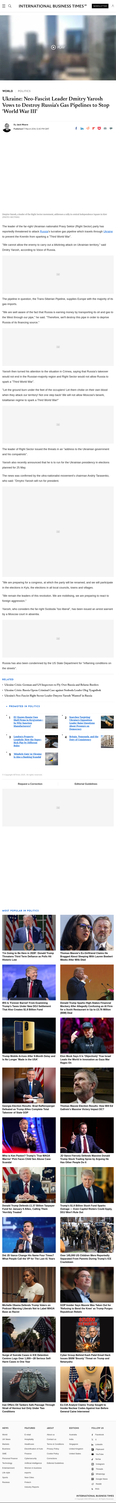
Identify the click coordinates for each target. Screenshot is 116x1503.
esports (28, 1472)
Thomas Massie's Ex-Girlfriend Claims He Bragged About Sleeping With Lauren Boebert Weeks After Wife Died (86, 956)
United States (75, 1453)
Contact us (51, 1439)
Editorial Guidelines (86, 784)
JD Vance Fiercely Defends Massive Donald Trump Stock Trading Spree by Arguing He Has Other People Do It (85, 1159)
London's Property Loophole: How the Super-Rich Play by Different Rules (28, 741)
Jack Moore (22, 124)
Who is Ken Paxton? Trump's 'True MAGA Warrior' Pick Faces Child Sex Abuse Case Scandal (26, 1159)
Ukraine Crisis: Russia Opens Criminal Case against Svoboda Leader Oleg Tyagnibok (53, 690)
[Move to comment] (111, 128)
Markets (5, 1444)
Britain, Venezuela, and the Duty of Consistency (83, 738)
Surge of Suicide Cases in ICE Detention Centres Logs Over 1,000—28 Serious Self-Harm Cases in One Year (26, 1358)
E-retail (28, 1434)
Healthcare (29, 1444)
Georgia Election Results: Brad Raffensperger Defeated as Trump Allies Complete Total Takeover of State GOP (28, 1109)
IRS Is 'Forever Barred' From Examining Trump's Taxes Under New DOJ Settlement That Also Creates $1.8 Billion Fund (26, 1006)
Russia (44, 231)
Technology (7, 1463)
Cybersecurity (31, 1458)
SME (4, 1453)
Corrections (52, 1458)
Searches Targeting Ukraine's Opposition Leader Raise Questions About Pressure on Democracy (82, 723)
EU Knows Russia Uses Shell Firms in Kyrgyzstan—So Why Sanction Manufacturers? (28, 722)
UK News (6, 1439)
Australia (73, 1434)
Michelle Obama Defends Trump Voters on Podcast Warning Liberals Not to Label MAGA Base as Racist (28, 1308)
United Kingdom (76, 1449)
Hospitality (29, 1439)
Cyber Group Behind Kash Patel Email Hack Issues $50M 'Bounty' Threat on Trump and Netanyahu (85, 1358)
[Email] (105, 128)
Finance (28, 1453)
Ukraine (108, 231)
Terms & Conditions (55, 1444)
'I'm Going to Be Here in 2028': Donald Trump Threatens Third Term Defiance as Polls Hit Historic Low (28, 956)
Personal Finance (10, 1458)
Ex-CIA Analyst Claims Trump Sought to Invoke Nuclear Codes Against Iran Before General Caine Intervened (84, 1408)
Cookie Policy (53, 1453)
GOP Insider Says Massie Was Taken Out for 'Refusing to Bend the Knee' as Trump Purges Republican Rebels (86, 1308)
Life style (6, 1472)
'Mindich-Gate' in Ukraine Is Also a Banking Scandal (28, 755)
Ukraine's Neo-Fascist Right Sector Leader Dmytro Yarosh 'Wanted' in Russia (48, 696)
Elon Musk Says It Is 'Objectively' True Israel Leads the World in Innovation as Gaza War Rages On (85, 1059)
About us (51, 1434)
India (71, 1439)
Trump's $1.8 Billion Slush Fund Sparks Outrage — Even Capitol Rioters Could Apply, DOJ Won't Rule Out (86, 1209)
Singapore (73, 1444)
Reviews (6, 1482)
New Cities (29, 1477)
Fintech (28, 1482)
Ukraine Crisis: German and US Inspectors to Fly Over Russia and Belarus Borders (52, 685)
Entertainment (8, 1468)
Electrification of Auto (34, 1449)
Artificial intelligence (33, 1463)
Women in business (33, 1468)
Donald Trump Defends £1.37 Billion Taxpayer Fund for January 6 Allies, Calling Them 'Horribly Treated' (28, 1209)
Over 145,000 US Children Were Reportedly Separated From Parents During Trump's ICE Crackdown (85, 1258)
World (4, 1434)
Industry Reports (32, 1487)
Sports (5, 1477)
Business (6, 1449)
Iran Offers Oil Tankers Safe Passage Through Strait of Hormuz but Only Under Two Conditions (28, 1408)
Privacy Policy (53, 1449)
